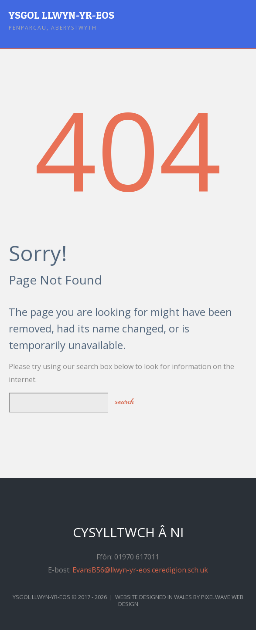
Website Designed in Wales (153, 597)
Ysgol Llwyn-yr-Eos (61, 15)
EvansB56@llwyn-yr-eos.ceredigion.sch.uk (140, 570)
